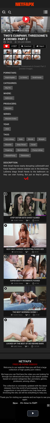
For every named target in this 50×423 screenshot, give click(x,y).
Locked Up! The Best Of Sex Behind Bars (25, 344)
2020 (7, 129)
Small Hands (37, 77)
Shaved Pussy (10, 155)
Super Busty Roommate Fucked (25, 281)
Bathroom (8, 98)
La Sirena (23, 77)
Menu (45, 12)
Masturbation (22, 150)
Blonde (30, 139)
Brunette (8, 145)
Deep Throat (21, 145)
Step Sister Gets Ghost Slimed (25, 218)
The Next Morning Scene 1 (25, 312)
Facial (33, 145)
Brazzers (8, 108)
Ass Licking (9, 139)
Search (4, 12)
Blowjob (41, 139)
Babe (21, 139)
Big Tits (8, 88)
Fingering (8, 150)
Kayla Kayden (10, 77)
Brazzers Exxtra (10, 119)
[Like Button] (6, 46)
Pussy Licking (37, 150)
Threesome (25, 155)
